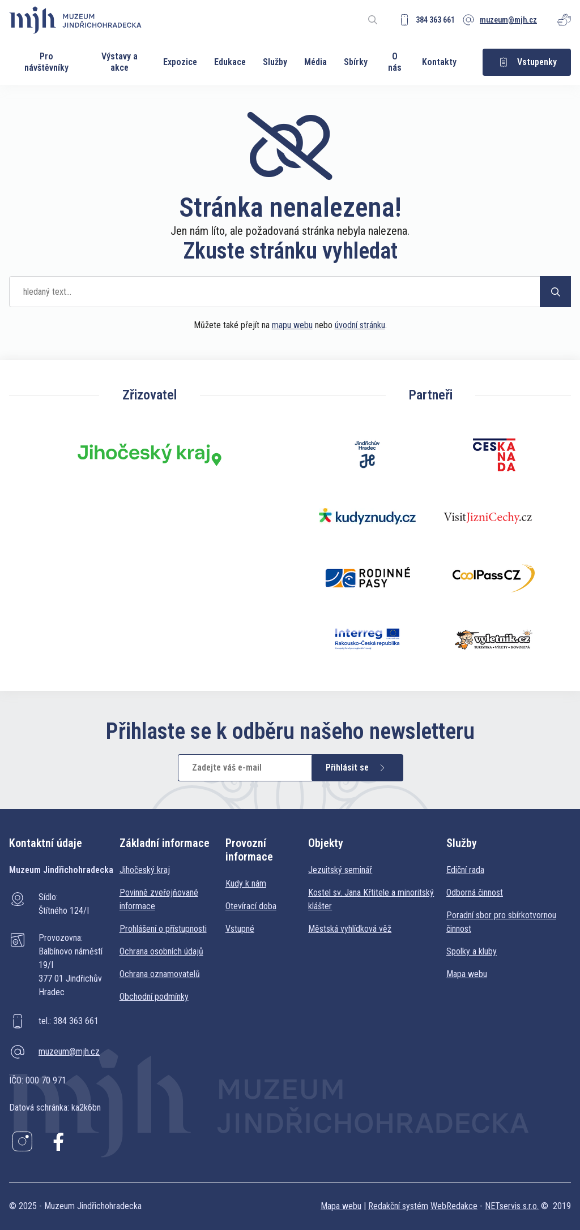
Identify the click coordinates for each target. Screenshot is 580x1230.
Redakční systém (398, 1206)
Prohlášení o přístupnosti (163, 928)
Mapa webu (466, 974)
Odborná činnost (474, 892)
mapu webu (292, 325)
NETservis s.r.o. (512, 1206)
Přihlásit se (357, 768)
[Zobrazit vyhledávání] (373, 19)
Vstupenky (527, 62)
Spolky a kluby (471, 951)
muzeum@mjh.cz (69, 1051)
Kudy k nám (245, 883)
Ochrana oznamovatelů (160, 974)
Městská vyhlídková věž (349, 928)
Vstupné (239, 928)
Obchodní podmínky (154, 996)
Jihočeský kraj (145, 870)
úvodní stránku (360, 325)
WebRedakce (453, 1206)
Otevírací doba (250, 906)
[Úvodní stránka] (75, 20)
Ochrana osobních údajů (161, 951)
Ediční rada (465, 870)
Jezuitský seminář (340, 870)
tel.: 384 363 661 (69, 1021)
